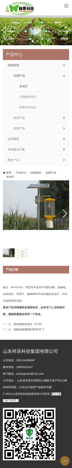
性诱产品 (19, 117)
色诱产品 (19, 128)
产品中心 (21, 172)
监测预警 (13, 138)
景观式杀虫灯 (27, 107)
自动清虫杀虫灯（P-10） (29, 324)
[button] (33, 41)
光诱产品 (19, 75)
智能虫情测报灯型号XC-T (29, 329)
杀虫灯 (23, 86)
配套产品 (13, 160)
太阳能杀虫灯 (27, 96)
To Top (65, 461)
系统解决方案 (16, 149)
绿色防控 (13, 65)
